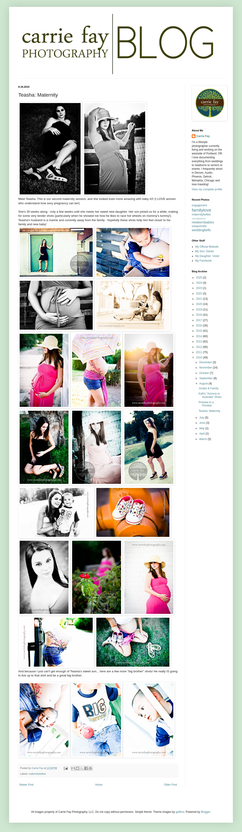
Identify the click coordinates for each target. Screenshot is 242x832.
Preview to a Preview (206, 404)
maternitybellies (37, 773)
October (204, 373)
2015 (199, 330)
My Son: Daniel (204, 251)
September (206, 378)
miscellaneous (199, 218)
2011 (199, 352)
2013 (199, 341)
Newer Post (26, 784)
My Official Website (206, 246)
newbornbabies (203, 222)
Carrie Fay (203, 136)
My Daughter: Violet (207, 256)
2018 (199, 314)
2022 (199, 293)
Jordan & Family (208, 388)
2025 (199, 277)
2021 (199, 298)
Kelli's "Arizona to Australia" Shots (210, 395)
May (202, 428)
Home (99, 784)
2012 (199, 347)
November (206, 367)
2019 (199, 309)
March (203, 439)
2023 (199, 288)
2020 (199, 304)
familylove (201, 210)
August (204, 383)
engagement (199, 205)
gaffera (180, 811)
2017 (199, 320)
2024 (199, 282)
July (202, 417)
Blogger (205, 811)
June (202, 422)
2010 (199, 357)
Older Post (170, 784)
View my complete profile (207, 189)
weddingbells (201, 230)
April (202, 433)
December (206, 362)
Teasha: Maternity (209, 411)
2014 (199, 336)
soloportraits (199, 226)
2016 (199, 325)
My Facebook (203, 260)
